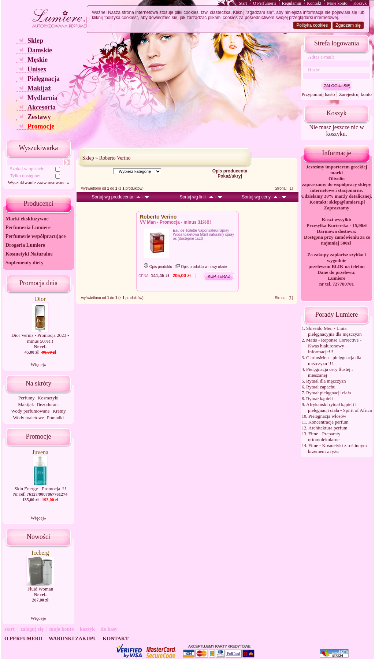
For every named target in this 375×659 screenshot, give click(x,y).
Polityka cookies (312, 25)
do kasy (109, 629)
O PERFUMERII (23, 638)
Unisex (37, 69)
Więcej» (39, 364)
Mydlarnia (42, 97)
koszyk (87, 629)
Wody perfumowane (30, 411)
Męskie (37, 59)
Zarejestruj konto (355, 94)
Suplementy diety (24, 262)
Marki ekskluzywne (27, 218)
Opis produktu (158, 267)
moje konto (61, 629)
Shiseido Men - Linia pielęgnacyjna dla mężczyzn (334, 331)
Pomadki (55, 417)
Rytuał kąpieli (319, 398)
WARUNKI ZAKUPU (73, 638)
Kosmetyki (48, 398)
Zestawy (39, 116)
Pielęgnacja (43, 78)
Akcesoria (41, 107)
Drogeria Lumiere (25, 245)
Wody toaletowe (28, 417)
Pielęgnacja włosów (327, 416)
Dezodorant (48, 404)
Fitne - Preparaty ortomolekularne (324, 436)
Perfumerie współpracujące (35, 236)
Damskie (39, 50)
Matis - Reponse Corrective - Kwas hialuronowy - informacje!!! (333, 345)
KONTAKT (116, 638)
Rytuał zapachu (320, 387)
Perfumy (26, 398)
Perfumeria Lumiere (28, 227)
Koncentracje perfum (328, 422)
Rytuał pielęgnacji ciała (328, 392)
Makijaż (39, 88)
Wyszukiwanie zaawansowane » (38, 182)
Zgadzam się (348, 25)
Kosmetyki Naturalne (29, 254)
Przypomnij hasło (318, 94)
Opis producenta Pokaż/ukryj (229, 173)
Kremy (59, 411)
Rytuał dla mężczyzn (326, 381)
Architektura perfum (327, 428)
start (9, 629)
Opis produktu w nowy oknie (201, 267)
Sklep (35, 40)
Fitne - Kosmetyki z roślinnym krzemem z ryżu (337, 448)
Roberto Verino (115, 158)
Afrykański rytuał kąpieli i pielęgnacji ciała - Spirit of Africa (339, 407)
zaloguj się (32, 629)
